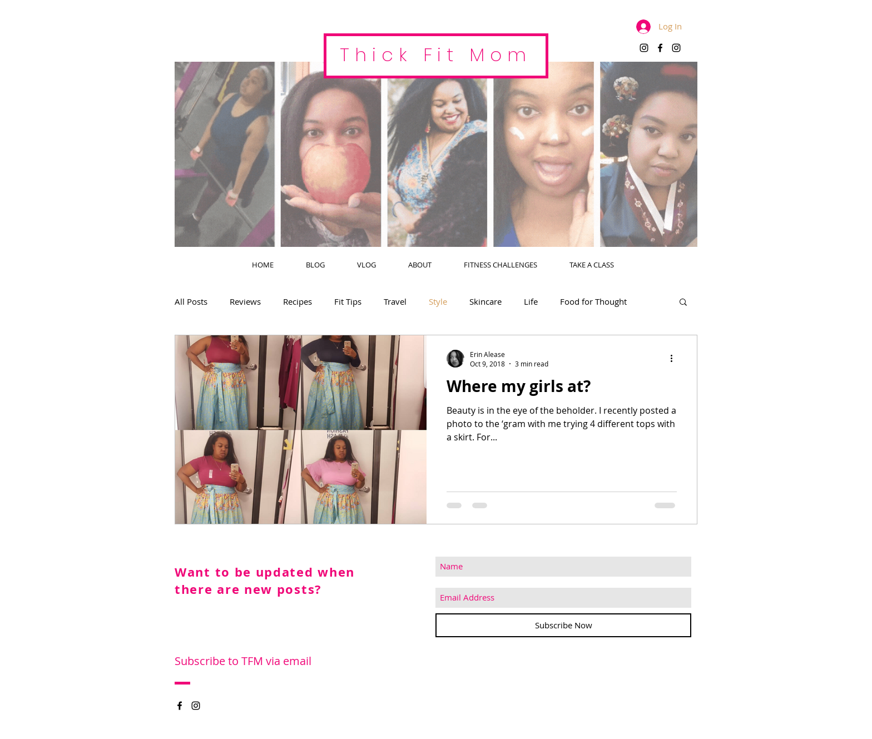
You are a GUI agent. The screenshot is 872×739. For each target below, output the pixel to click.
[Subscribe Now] (563, 625)
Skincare (485, 301)
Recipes (297, 301)
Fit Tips (347, 301)
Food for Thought (593, 301)
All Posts (191, 301)
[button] (683, 303)
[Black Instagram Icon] (644, 47)
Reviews (245, 301)
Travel (395, 301)
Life (531, 301)
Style (438, 301)
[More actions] (675, 358)
